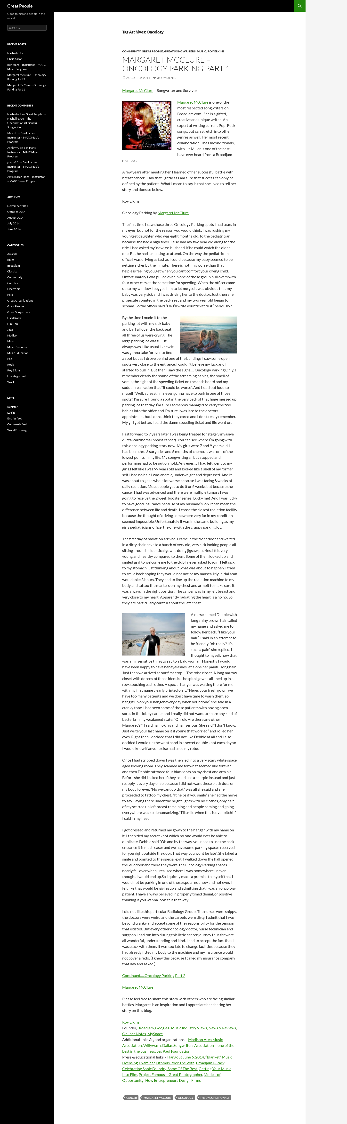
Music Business (17, 347)
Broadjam (13, 265)
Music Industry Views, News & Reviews (203, 1028)
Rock (10, 364)
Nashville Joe (15, 53)
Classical (12, 271)
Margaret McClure (137, 90)
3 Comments (166, 78)
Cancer (131, 1097)
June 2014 (14, 229)
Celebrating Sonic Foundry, (145, 1068)
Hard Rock (14, 318)
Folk (10, 294)
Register (12, 407)
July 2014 (13, 223)
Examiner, (147, 1062)
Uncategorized (16, 376)
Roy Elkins (216, 51)
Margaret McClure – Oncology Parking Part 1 (176, 64)
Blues (10, 260)
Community (131, 51)
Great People (20, 5)
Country (12, 283)
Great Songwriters (180, 51)
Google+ (162, 1028)
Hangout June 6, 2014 (185, 1057)
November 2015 (17, 206)
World (11, 382)
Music (201, 51)
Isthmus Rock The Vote (175, 1062)
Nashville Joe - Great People (24, 114)
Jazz (10, 329)
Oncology (185, 1097)
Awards (12, 254)
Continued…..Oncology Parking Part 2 (153, 975)
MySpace (155, 1033)
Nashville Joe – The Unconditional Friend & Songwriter (22, 123)
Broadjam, (146, 1028)
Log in (11, 412)
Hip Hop (12, 324)
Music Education (18, 353)
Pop (9, 359)
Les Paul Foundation (173, 1051)
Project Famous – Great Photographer (170, 1074)
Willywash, (152, 1045)
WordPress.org (17, 430)
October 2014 (16, 211)
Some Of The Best (182, 1068)
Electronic (13, 289)
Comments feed (17, 424)
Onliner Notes (134, 1033)
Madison (12, 335)
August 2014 (15, 217)
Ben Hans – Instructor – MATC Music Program (23, 137)
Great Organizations (20, 300)
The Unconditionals (214, 1097)
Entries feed (14, 418)
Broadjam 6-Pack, (210, 1062)
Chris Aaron (15, 59)
